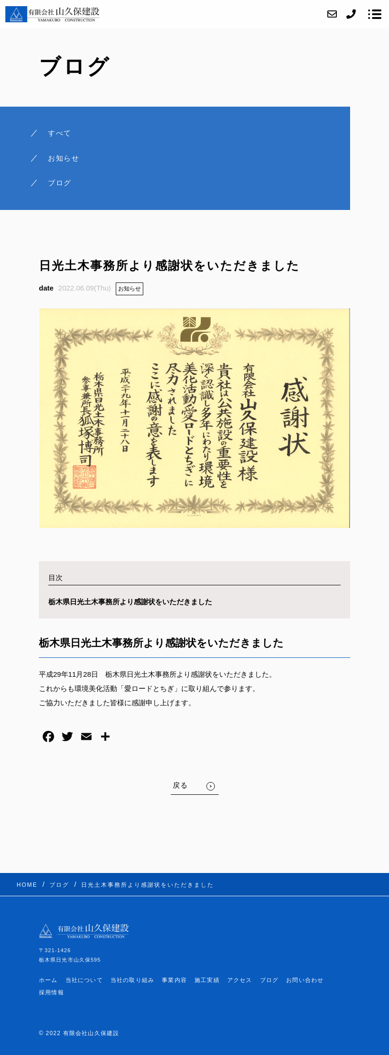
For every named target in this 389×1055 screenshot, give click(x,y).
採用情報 (51, 992)
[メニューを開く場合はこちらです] (375, 14)
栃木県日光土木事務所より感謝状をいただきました (130, 602)
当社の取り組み (132, 980)
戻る (180, 785)
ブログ (269, 980)
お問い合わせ (305, 980)
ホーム (48, 980)
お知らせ (129, 288)
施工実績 (207, 980)
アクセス (239, 980)
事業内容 (174, 980)
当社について (84, 980)
